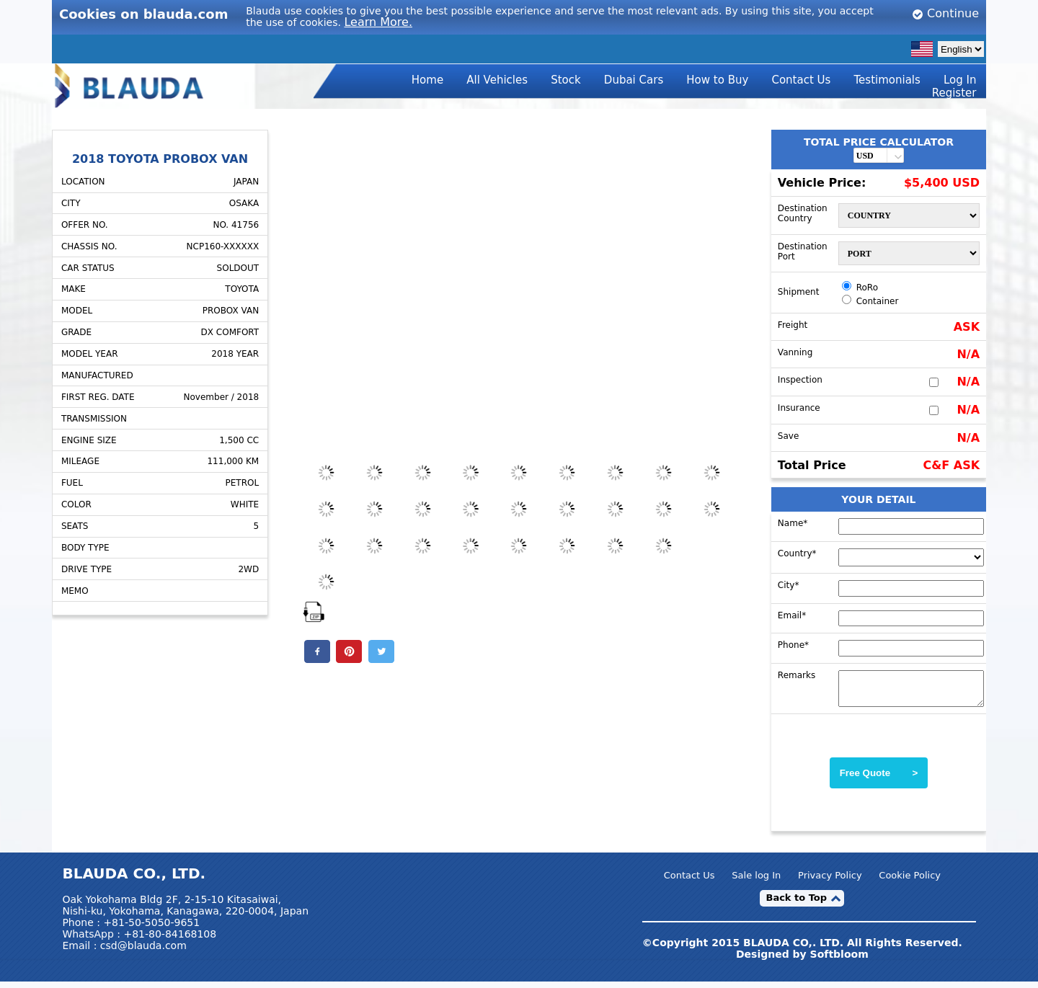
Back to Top (796, 904)
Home (427, 80)
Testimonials (887, 80)
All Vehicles (497, 80)
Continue (945, 13)
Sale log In (756, 881)
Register (954, 92)
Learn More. (378, 22)
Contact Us (800, 80)
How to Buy (717, 80)
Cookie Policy (910, 881)
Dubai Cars (633, 80)
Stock (566, 80)
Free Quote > (879, 779)
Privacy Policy (830, 881)
